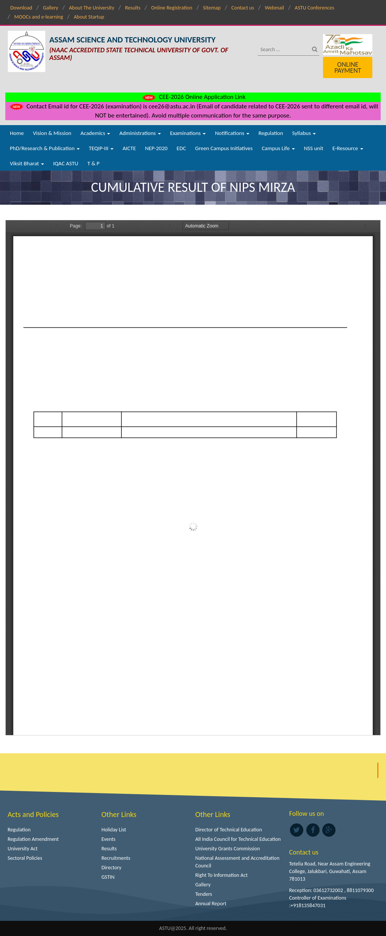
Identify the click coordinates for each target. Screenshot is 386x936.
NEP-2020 (156, 148)
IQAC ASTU (65, 163)
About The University (91, 8)
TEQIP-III (101, 148)
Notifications (232, 133)
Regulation (270, 133)
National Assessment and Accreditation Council (237, 862)
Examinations (188, 133)
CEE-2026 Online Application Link (192, 97)
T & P (93, 163)
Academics (95, 133)
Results (132, 8)
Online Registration (171, 8)
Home (17, 133)
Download (21, 8)
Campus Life (278, 148)
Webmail (274, 8)
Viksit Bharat (27, 163)
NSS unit (313, 148)
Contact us (243, 8)
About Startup (89, 17)
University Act (23, 848)
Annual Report (211, 903)
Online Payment (347, 67)
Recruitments (115, 858)
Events (108, 839)
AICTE (129, 148)
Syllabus (304, 133)
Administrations (140, 133)
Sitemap (212, 8)
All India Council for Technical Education (238, 839)
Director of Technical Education (228, 829)
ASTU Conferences (314, 8)
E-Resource (347, 148)
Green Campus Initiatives (224, 148)
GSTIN (108, 877)
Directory (111, 867)
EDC (181, 148)
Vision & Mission (52, 133)
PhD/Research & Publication (45, 148)
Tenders (203, 894)
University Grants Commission (227, 848)
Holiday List (113, 829)
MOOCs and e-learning (38, 17)
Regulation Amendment (33, 839)
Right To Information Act (221, 875)
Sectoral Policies (25, 858)
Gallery (50, 8)
